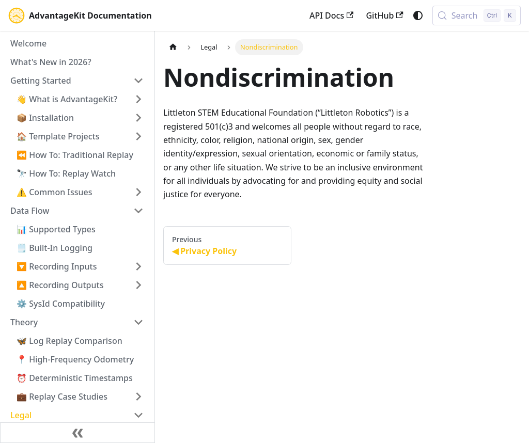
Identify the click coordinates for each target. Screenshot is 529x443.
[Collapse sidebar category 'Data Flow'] (138, 210)
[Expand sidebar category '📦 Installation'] (138, 117)
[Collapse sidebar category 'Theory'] (138, 322)
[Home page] (173, 47)
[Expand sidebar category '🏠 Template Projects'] (138, 136)
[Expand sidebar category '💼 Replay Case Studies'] (138, 396)
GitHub (384, 15)
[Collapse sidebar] (77, 432)
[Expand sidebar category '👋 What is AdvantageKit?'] (138, 99)
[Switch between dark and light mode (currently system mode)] (418, 15)
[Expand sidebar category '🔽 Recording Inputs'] (138, 266)
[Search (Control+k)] (476, 15)
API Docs (331, 15)
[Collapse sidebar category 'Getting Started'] (138, 80)
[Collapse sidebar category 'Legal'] (138, 415)
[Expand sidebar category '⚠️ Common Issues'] (138, 192)
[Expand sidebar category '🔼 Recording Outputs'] (138, 285)
